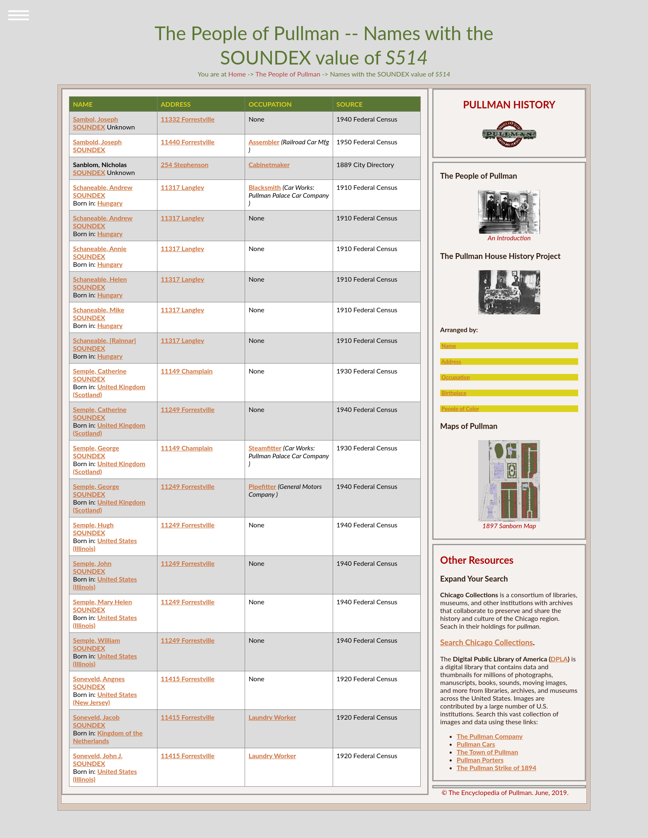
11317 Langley (182, 187)
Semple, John (92, 563)
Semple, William (96, 640)
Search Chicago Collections (486, 642)
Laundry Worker (272, 717)
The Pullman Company (490, 736)
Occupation (455, 377)
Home (237, 74)
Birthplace (453, 393)
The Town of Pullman (487, 752)
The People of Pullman (287, 74)
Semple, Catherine (99, 371)
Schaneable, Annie (99, 248)
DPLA (559, 659)
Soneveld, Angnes (98, 678)
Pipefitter (262, 486)
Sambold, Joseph (97, 142)
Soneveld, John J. (97, 755)
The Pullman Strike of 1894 (496, 767)
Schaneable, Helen (100, 279)
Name (448, 345)
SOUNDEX (89, 127)
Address (451, 361)
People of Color (460, 408)
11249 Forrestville (187, 409)
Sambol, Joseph (95, 119)
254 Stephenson (185, 164)
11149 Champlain (187, 371)
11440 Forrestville (187, 142)
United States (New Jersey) (105, 698)
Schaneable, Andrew (102, 187)
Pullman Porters (480, 760)
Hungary (109, 203)
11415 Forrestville (187, 678)
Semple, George (96, 448)
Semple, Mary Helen (102, 602)
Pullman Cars (476, 744)
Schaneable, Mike (98, 310)
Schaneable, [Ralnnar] (104, 340)
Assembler (263, 142)
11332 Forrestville (187, 119)
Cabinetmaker (268, 164)
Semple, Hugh (93, 525)
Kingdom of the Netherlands (108, 737)
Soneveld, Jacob (96, 717)
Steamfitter (264, 448)
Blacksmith (264, 187)
